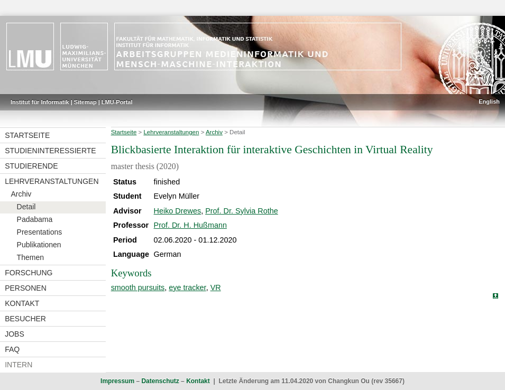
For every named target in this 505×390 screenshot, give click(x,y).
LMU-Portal (117, 102)
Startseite (27, 135)
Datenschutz (160, 381)
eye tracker (187, 287)
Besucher (25, 318)
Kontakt (22, 303)
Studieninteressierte (50, 150)
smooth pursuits (138, 287)
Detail (26, 206)
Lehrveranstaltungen (51, 181)
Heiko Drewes (177, 211)
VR (215, 287)
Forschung (28, 272)
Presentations (39, 232)
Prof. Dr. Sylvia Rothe (241, 211)
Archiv (21, 194)
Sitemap (85, 102)
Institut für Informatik (40, 102)
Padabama (35, 219)
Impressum (117, 381)
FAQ (12, 349)
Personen (26, 288)
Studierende (31, 166)
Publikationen (39, 244)
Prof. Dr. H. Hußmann (190, 225)
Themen (30, 257)
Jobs (14, 334)
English (489, 101)
